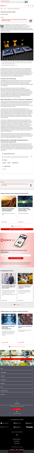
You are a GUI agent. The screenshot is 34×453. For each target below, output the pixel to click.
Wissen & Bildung (4, 390)
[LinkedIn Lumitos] (17, 434)
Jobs (1, 387)
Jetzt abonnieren (17, 409)
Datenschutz (21, 449)
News (2, 368)
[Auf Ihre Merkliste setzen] (30, 5)
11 (20, 346)
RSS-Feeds (3, 394)
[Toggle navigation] (32, 5)
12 (21, 346)
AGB (16, 449)
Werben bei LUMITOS (16, 439)
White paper (3, 379)
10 (19, 346)
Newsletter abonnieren (16, 258)
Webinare (3, 383)
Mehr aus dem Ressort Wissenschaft (17, 229)
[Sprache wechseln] (28, 5)
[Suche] (24, 5)
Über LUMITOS (16, 441)
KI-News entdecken (17, 359)
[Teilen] (26, 5)
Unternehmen (3, 372)
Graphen (24, 26)
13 (22, 346)
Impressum (12, 449)
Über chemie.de (17, 443)
